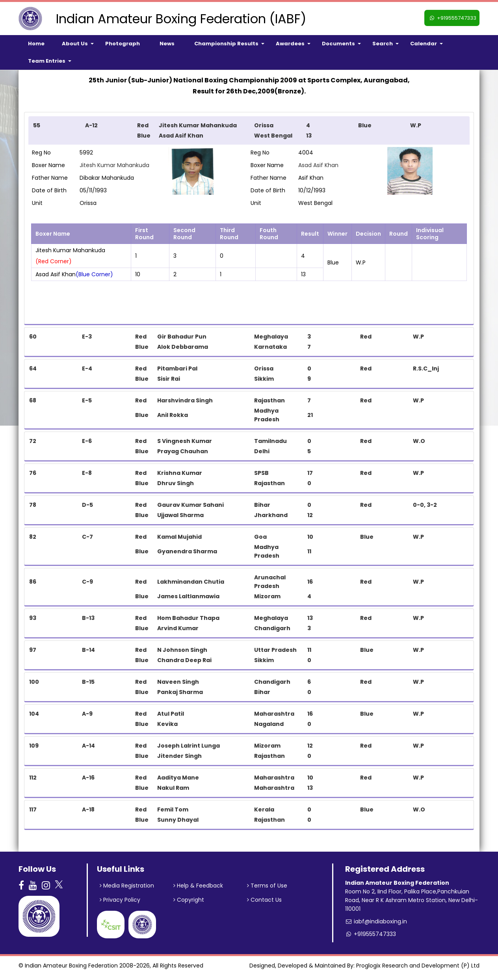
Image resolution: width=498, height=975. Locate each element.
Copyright (188, 900)
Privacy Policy (120, 900)
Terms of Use (267, 885)
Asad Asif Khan (318, 165)
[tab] (249, 130)
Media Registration (127, 885)
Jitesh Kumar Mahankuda (114, 165)
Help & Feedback (198, 885)
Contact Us (264, 900)
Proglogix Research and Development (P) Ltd (417, 965)
